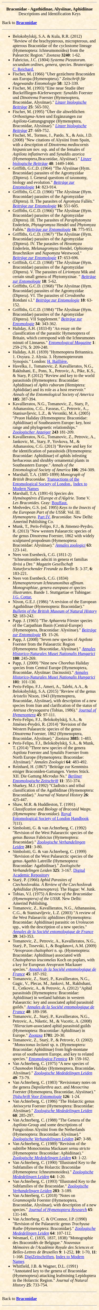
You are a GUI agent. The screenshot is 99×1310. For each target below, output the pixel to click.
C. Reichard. (23, 69)
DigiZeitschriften (39, 1257)
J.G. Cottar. (22, 597)
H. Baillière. (57, 361)
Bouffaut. (60, 503)
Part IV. (44, 517)
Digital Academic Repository (49, 872)
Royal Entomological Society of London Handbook (51, 816)
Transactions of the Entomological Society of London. (46, 481)
